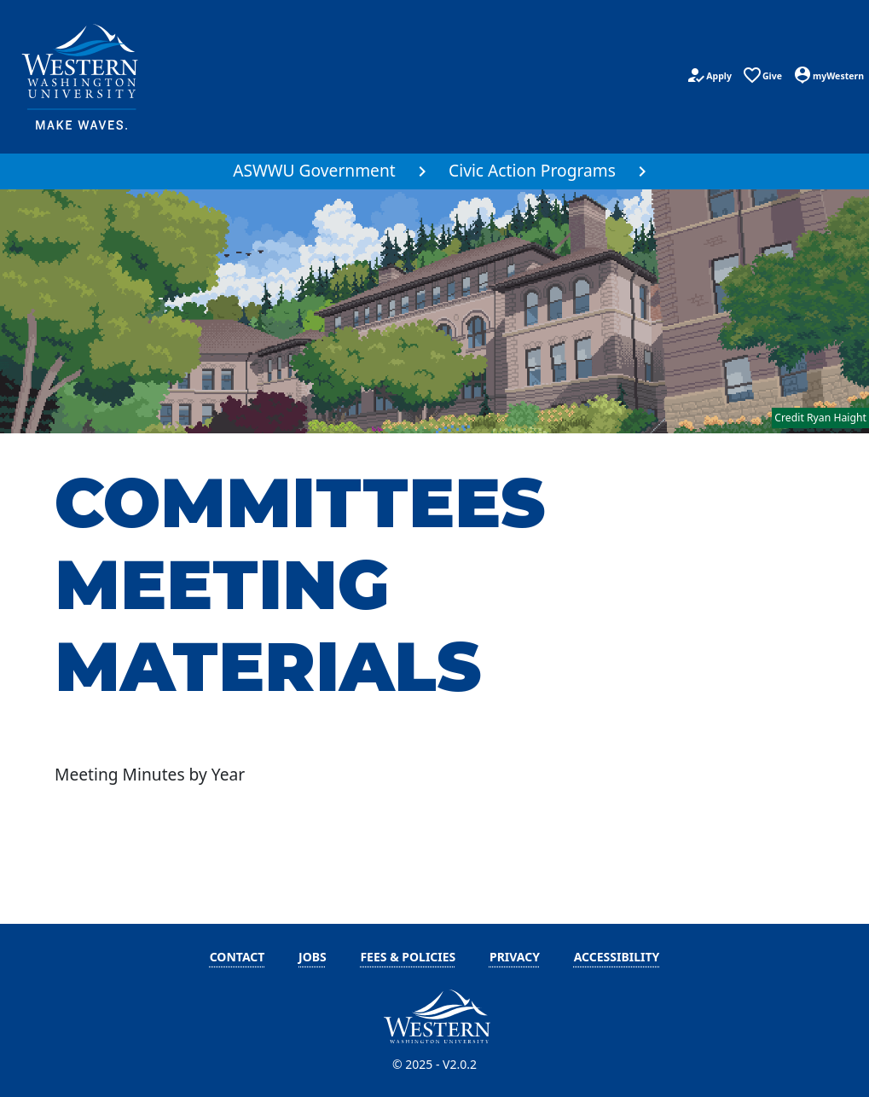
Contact (237, 957)
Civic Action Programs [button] (532, 170)
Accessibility (617, 957)
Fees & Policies (407, 957)
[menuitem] (324, 171)
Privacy (515, 957)
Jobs (312, 957)
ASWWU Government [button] (314, 170)
